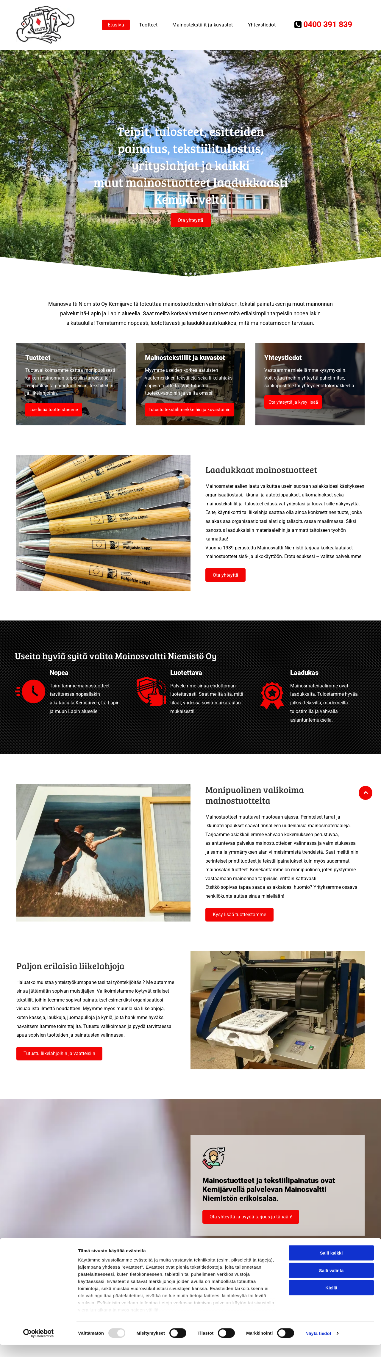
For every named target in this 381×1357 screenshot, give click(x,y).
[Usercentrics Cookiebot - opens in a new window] (39, 1345)
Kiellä (331, 1299)
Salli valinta (331, 1282)
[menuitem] (114, 25)
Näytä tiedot (318, 1345)
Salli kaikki (331, 1264)
